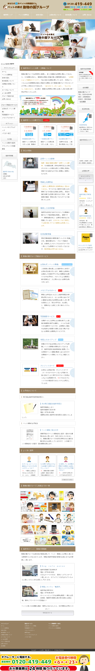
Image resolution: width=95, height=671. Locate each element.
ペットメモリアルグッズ (8, 129)
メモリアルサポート (8, 118)
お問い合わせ (87, 16)
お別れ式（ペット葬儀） (8, 110)
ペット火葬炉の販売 (8, 143)
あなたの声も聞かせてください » (85, 178)
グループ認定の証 (8, 96)
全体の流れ (39, 16)
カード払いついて (8, 90)
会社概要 (83, 101)
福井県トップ (8, 16)
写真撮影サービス (8, 114)
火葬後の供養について (8, 85)
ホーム (3, 64)
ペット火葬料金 (24, 16)
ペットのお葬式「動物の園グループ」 (45, 650)
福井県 (7, 64)
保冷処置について (71, 16)
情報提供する (47, 612)
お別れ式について (55, 16)
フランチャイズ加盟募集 (8, 147)
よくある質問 (6, 93)
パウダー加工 (6, 133)
